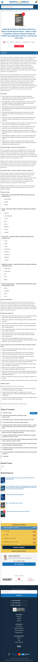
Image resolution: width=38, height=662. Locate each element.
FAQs (19, 640)
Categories (19, 626)
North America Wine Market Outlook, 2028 (14, 494)
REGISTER (19, 595)
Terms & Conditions (24, 658)
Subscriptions (19, 632)
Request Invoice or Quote (19, 551)
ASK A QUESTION (19, 564)
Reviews (19, 620)
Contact (19, 638)
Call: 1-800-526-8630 (18, 561)
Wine (3, 466)
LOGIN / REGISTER (19, 642)
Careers (19, 618)
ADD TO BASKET (19, 547)
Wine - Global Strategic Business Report (14, 503)
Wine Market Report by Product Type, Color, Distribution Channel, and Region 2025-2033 (20, 478)
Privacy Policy (17, 658)
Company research (19, 628)
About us (19, 616)
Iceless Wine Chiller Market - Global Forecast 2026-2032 (17, 511)
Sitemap (11, 658)
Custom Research (19, 630)
